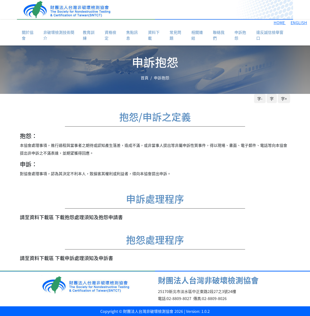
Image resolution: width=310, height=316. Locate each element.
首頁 (144, 78)
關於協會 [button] (27, 35)
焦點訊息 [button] (132, 35)
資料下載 (154, 35)
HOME (280, 22)
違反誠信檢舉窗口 (269, 35)
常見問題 (175, 35)
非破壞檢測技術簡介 (58, 35)
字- (260, 98)
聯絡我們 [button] (219, 35)
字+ (284, 98)
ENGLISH (299, 22)
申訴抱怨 (240, 35)
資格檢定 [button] (110, 35)
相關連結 (197, 35)
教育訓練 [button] (88, 35)
